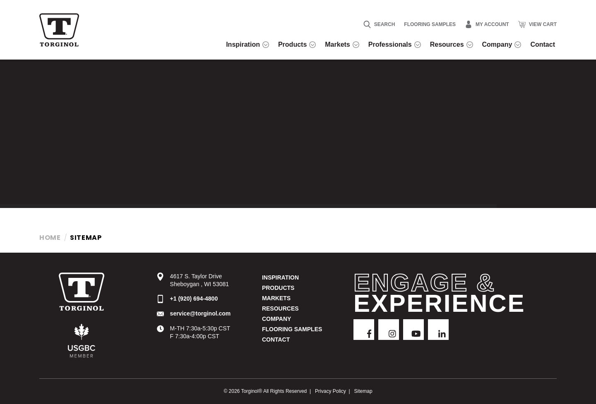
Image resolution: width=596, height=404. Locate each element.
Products (278, 287)
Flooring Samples (430, 24)
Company (276, 319)
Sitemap (363, 391)
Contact (276, 339)
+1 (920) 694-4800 (194, 298)
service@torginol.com (200, 313)
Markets (276, 298)
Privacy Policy (330, 391)
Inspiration (280, 277)
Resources (280, 308)
